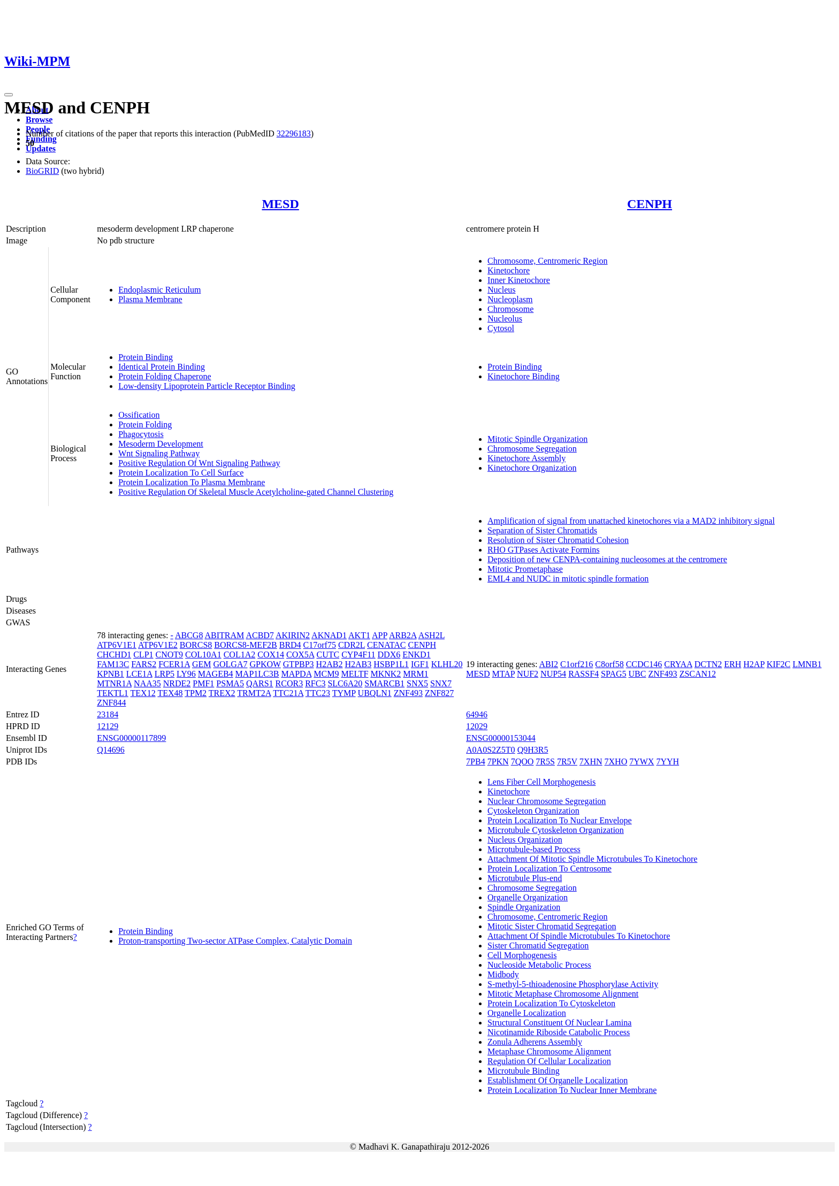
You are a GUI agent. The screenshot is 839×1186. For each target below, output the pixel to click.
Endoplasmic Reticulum (159, 289)
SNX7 (441, 683)
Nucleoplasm (509, 299)
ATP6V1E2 (158, 644)
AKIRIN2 (293, 635)
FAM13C (113, 664)
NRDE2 (177, 683)
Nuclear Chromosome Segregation (546, 801)
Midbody (503, 974)
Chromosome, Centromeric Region (547, 260)
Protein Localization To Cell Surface (180, 472)
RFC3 (315, 683)
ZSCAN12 (698, 673)
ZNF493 (408, 693)
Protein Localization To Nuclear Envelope (559, 820)
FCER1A (174, 664)
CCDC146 (644, 664)
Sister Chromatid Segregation (538, 945)
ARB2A (403, 635)
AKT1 (359, 635)
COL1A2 (240, 654)
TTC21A (288, 693)
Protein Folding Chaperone (164, 376)
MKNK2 (385, 673)
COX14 (270, 654)
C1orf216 (576, 664)
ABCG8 (189, 635)
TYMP (344, 693)
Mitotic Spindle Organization (537, 438)
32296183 (294, 133)
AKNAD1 (329, 635)
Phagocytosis (140, 434)
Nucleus (501, 289)
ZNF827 (439, 693)
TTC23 (318, 693)
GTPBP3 (298, 664)
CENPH (649, 204)
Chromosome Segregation (532, 448)
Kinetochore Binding (523, 376)
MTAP (503, 673)
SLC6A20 (344, 683)
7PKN (498, 761)
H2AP (753, 664)
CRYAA (678, 664)
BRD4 (290, 644)
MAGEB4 (215, 673)
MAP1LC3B (257, 673)
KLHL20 (447, 664)
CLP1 (143, 654)
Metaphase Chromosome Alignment (549, 1051)
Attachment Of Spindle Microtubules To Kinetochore (578, 935)
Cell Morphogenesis (521, 955)
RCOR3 (289, 683)
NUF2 (527, 673)
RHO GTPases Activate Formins (543, 549)
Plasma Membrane (150, 299)
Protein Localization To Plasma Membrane (191, 482)
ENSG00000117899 (131, 738)
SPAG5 (613, 673)
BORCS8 (196, 644)
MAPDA (296, 673)
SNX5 (417, 683)
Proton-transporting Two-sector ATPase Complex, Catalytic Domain (235, 940)
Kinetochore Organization (531, 467)
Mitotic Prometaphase (525, 568)
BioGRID (42, 170)
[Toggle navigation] (8, 94)
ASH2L (431, 635)
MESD (280, 204)
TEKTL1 (112, 693)
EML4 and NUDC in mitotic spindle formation (568, 578)
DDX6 (389, 654)
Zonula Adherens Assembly (534, 1041)
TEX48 (169, 693)
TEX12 (143, 693)
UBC (637, 673)
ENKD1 (416, 654)
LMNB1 (806, 664)
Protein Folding (145, 424)
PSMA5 (230, 683)
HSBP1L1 (391, 664)
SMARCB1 (384, 683)
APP (379, 635)
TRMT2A (254, 693)
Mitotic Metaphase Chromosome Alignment (562, 993)
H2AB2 (329, 664)
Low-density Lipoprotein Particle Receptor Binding (206, 386)
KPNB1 (110, 673)
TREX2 (222, 693)
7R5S (545, 761)
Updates (41, 148)
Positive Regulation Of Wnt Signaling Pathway (199, 463)
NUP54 (553, 673)
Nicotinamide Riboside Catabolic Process (558, 1032)
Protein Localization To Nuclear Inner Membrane (572, 1090)
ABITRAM (225, 635)
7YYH (667, 761)
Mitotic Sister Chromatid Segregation (551, 926)
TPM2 (196, 693)
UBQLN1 (375, 693)
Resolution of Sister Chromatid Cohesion (558, 540)
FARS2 (143, 664)
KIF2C (778, 664)
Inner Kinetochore (518, 280)
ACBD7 (259, 635)
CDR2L (351, 644)
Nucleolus (504, 318)
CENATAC (386, 644)
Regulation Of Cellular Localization (549, 1061)
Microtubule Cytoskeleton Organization (555, 830)
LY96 (186, 673)
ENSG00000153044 (501, 738)
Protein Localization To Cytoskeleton (551, 1003)
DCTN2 (708, 664)
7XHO (616, 761)
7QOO (522, 761)
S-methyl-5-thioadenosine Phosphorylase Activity (572, 984)
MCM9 (326, 673)
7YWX (641, 761)
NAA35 (147, 683)
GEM (201, 664)
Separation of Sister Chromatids (542, 530)
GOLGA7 (230, 664)
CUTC (327, 654)
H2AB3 (358, 664)
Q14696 (111, 749)
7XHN (590, 761)
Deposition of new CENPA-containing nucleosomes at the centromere (607, 559)
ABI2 (548, 664)
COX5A (300, 654)
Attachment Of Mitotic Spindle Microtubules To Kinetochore (592, 858)
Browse (39, 119)
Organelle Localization (526, 1012)
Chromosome (510, 308)
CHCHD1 (114, 654)
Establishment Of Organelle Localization (557, 1080)
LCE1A (139, 673)
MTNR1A (114, 683)
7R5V (567, 761)
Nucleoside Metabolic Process (539, 964)
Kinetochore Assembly (526, 458)
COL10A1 (203, 654)
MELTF (354, 673)
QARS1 (259, 683)
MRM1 (415, 673)
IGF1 (420, 664)
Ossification (138, 414)
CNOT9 (170, 654)
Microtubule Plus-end (524, 878)
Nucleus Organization (524, 839)
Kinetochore (508, 270)
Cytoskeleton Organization (533, 810)
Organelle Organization (527, 897)
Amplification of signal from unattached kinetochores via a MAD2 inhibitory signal (631, 520)
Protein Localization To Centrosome (549, 868)
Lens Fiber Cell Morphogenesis (541, 781)
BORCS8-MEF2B (245, 644)
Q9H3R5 (532, 749)
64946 (476, 714)
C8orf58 (609, 664)
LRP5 (164, 673)
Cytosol (500, 328)
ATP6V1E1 (116, 644)
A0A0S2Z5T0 (490, 749)
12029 (476, 726)
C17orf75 (319, 644)
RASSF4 (583, 673)
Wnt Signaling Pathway (159, 453)
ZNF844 (111, 702)
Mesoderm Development (160, 443)
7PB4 (475, 761)
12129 (107, 726)
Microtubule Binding (523, 1070)
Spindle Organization (523, 907)
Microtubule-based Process (534, 849)
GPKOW (264, 664)
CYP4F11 (358, 654)
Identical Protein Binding (161, 366)
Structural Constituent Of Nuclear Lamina (559, 1022)
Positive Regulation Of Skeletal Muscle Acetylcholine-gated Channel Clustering (255, 491)
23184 (107, 714)
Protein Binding (145, 357)
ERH (732, 664)
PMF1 (203, 683)
